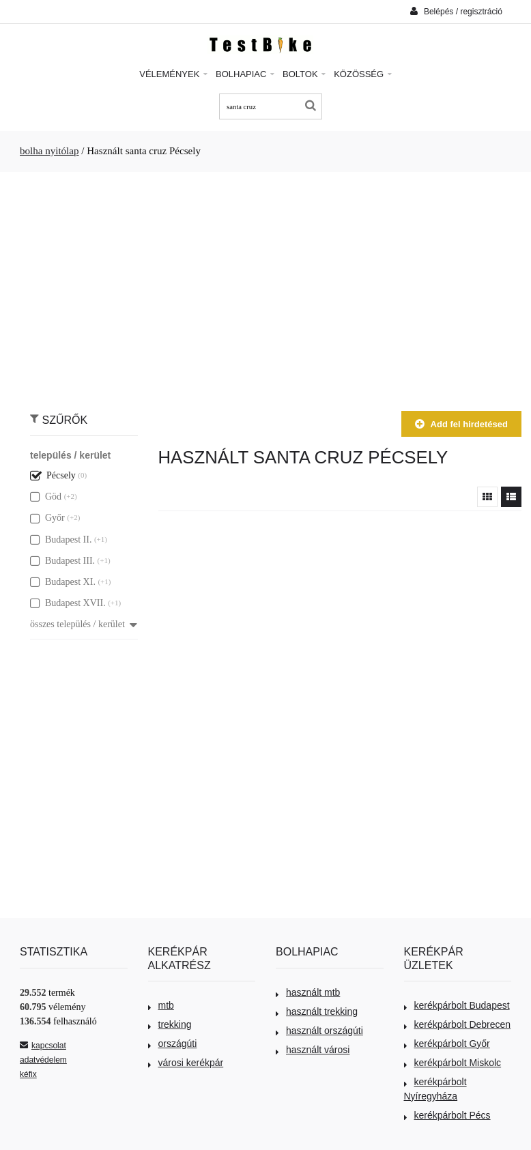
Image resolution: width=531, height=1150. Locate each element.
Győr (47, 518)
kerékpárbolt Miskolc (453, 1062)
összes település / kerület (83, 624)
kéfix (28, 1074)
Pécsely (53, 475)
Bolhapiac (245, 74)
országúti (172, 1043)
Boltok (304, 74)
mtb (161, 1005)
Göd (45, 496)
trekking (170, 1024)
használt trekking (317, 1011)
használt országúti (319, 1030)
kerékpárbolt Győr (447, 1043)
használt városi (312, 1049)
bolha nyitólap (49, 150)
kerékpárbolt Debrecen (457, 1024)
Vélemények (173, 74)
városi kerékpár (186, 1062)
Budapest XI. (63, 582)
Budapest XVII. (68, 603)
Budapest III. (62, 561)
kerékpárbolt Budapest (457, 1005)
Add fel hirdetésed (461, 424)
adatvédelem (43, 1060)
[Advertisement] (265, 284)
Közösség (363, 74)
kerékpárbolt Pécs (447, 1115)
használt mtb (308, 992)
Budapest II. (60, 539)
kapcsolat (43, 1045)
